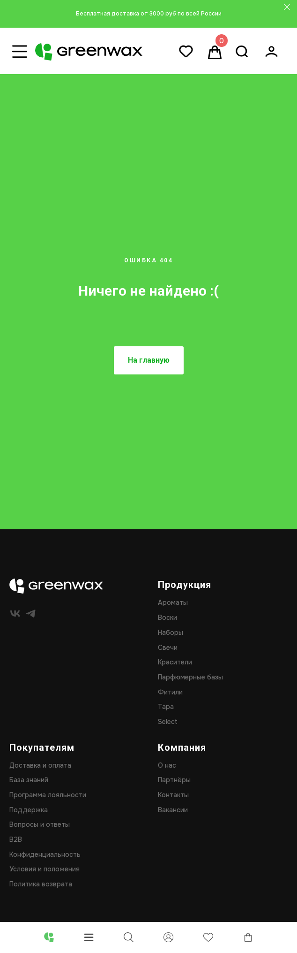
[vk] (15, 613)
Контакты (173, 795)
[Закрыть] (287, 7)
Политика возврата (40, 884)
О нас (167, 765)
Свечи (168, 647)
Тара (166, 706)
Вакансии (173, 810)
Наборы (170, 632)
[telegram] (31, 613)
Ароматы (173, 602)
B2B (15, 839)
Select (168, 721)
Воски (167, 617)
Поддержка (28, 810)
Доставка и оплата (40, 765)
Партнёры (174, 780)
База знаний (28, 780)
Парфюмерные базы (190, 677)
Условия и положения (44, 869)
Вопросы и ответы (39, 824)
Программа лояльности (47, 795)
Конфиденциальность (45, 854)
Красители (175, 662)
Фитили (170, 692)
